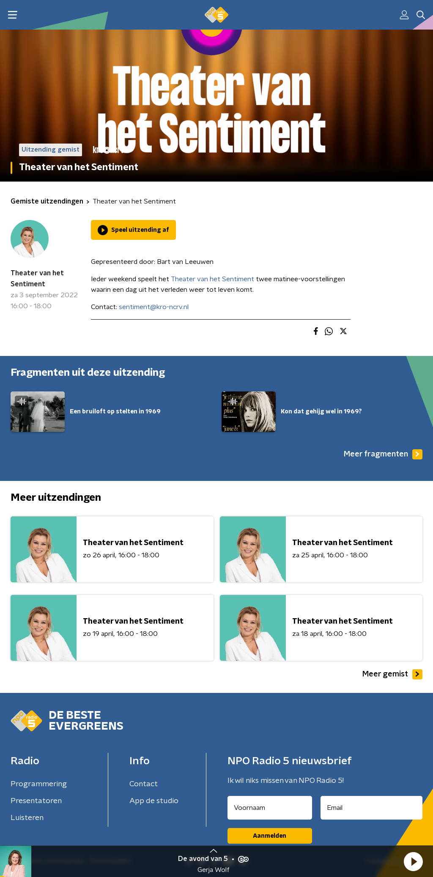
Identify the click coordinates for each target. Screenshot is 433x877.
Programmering (39, 784)
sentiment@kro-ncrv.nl (154, 307)
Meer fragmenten (383, 454)
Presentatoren (36, 801)
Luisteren (27, 818)
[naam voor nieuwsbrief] (269, 808)
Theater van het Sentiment (37, 279)
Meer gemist (392, 674)
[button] (413, 861)
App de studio (153, 801)
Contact (143, 784)
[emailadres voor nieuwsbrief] (372, 808)
